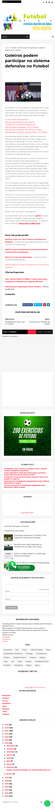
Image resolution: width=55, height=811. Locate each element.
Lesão (20, 667)
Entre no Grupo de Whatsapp (18, 263)
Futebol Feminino (19, 663)
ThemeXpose (14, 808)
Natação (5, 715)
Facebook (6, 645)
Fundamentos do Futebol (14, 537)
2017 (7, 790)
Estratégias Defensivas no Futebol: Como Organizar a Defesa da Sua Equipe (30, 542)
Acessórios (8, 656)
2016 (7, 793)
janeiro (10, 780)
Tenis (4, 718)
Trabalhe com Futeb (14, 131)
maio (9, 764)
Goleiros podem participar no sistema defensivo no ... (29, 776)
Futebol (7, 663)
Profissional (18, 671)
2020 (7, 749)
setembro (11, 758)
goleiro (38, 222)
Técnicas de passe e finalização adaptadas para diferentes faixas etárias (24, 492)
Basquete (6, 701)
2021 (7, 746)
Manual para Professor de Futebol (19, 128)
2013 (7, 802)
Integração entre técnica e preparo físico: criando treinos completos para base (25, 476)
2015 (7, 796)
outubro (10, 755)
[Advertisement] (27, 395)
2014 (7, 799)
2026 (7, 731)
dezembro (11, 752)
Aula (17, 656)
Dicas (48, 656)
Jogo (6, 667)
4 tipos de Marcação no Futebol (16, 532)
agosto (10, 761)
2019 (7, 784)
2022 (7, 743)
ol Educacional (29, 131)
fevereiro (11, 773)
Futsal (5, 707)
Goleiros (33, 663)
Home (7, 48)
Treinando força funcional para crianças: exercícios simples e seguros (26, 484)
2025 (7, 734)
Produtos (7, 671)
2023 (7, 740)
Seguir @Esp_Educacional (35, 693)
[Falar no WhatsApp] (47, 803)
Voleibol (5, 720)
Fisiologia (29, 659)
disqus (39, 338)
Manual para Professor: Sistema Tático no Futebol (26, 138)
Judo (4, 712)
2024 (7, 737)
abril (9, 767)
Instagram (6, 643)
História (42, 663)
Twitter (5, 647)
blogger (31, 338)
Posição (29, 667)
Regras (28, 671)
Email (8, 605)
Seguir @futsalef (26, 519)
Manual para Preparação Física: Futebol (22, 133)
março (9, 770)
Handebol (6, 710)
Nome (7, 597)
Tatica (37, 671)
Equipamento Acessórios (13, 659)
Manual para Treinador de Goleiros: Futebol (23, 136)
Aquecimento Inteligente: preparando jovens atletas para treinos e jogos (26, 488)
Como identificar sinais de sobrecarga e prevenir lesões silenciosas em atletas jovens (25, 480)
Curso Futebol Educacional (16, 126)
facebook (48, 338)
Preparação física (41, 667)
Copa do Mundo (36, 656)
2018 (7, 787)
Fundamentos (41, 659)
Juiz (12, 667)
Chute (24, 656)
